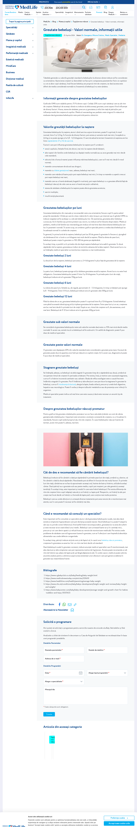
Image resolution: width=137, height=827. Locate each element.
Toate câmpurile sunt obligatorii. (55, 707)
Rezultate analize (105, 7)
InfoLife (10, 98)
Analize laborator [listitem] (46, 13)
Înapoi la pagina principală (20, 21)
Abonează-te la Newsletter (55, 610)
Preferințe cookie (119, 804)
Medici (20, 12)
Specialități (59, 12)
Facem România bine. (10, 13)
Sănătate (10, 33)
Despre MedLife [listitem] (112, 13)
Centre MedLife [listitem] (28, 13)
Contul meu (112, 7)
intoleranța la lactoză (67, 384)
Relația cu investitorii (124, 13)
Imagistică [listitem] (69, 12)
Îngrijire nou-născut (80, 22)
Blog (105, 12)
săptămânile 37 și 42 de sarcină (60, 141)
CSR (8, 91)
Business (10, 72)
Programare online (124, 7)
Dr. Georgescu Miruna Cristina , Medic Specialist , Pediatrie (103, 35)
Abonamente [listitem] (79, 12)
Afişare (31, 823)
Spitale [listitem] (38, 12)
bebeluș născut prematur (112, 540)
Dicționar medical (15, 78)
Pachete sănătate (88, 13)
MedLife (46, 22)
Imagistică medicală (16, 46)
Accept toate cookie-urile (119, 810)
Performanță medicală (17, 53)
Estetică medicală (15, 59)
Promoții (99, 12)
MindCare (11, 65)
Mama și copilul (14, 40)
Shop (98, 7)
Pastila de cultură (14, 85)
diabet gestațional (61, 170)
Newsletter (91, 7)
